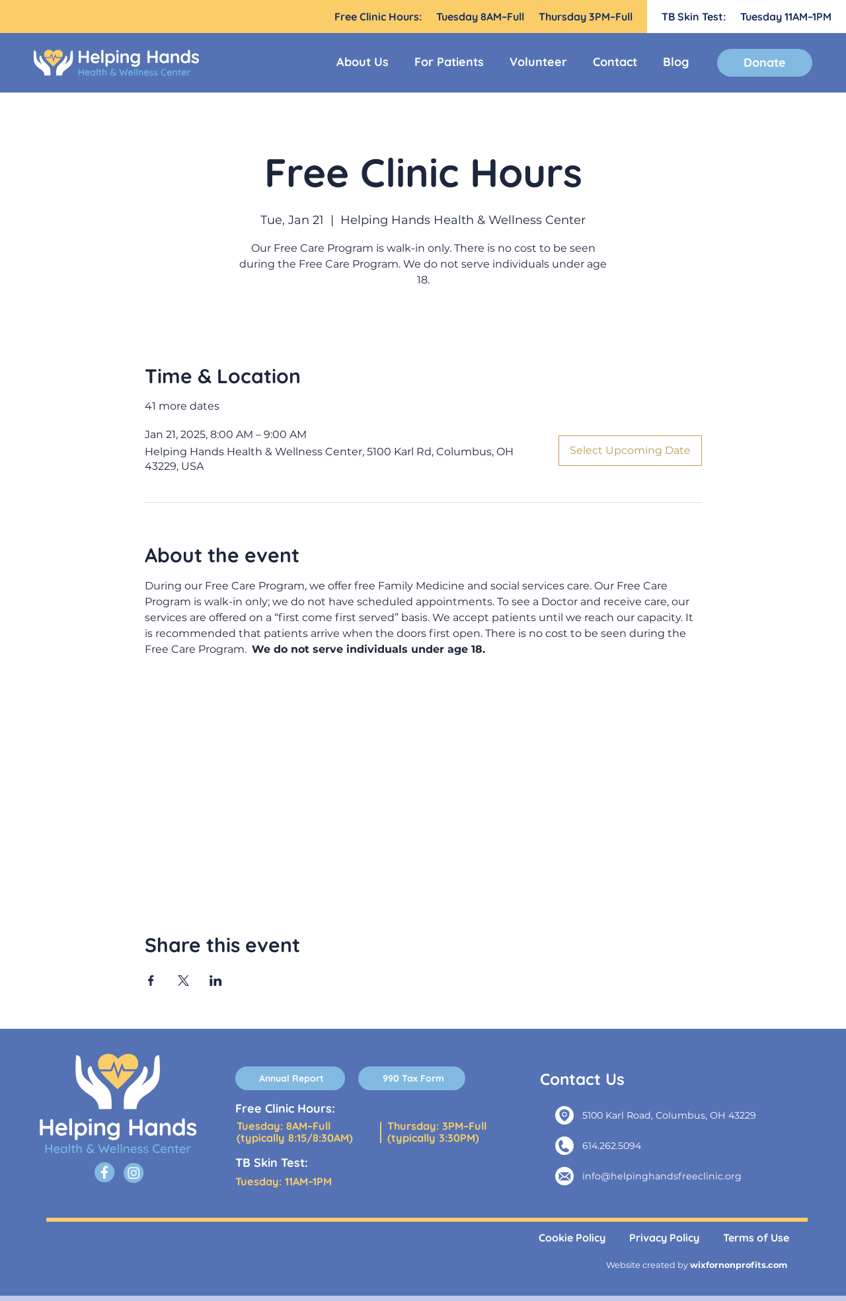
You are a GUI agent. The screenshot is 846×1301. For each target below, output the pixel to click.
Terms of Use (756, 1237)
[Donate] (764, 63)
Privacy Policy (664, 1237)
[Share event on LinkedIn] (216, 980)
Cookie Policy (572, 1237)
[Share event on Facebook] (151, 980)
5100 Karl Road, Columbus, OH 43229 (669, 1115)
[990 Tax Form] (411, 1078)
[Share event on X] (183, 980)
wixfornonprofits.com (738, 1265)
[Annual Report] (290, 1078)
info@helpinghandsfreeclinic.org (662, 1176)
